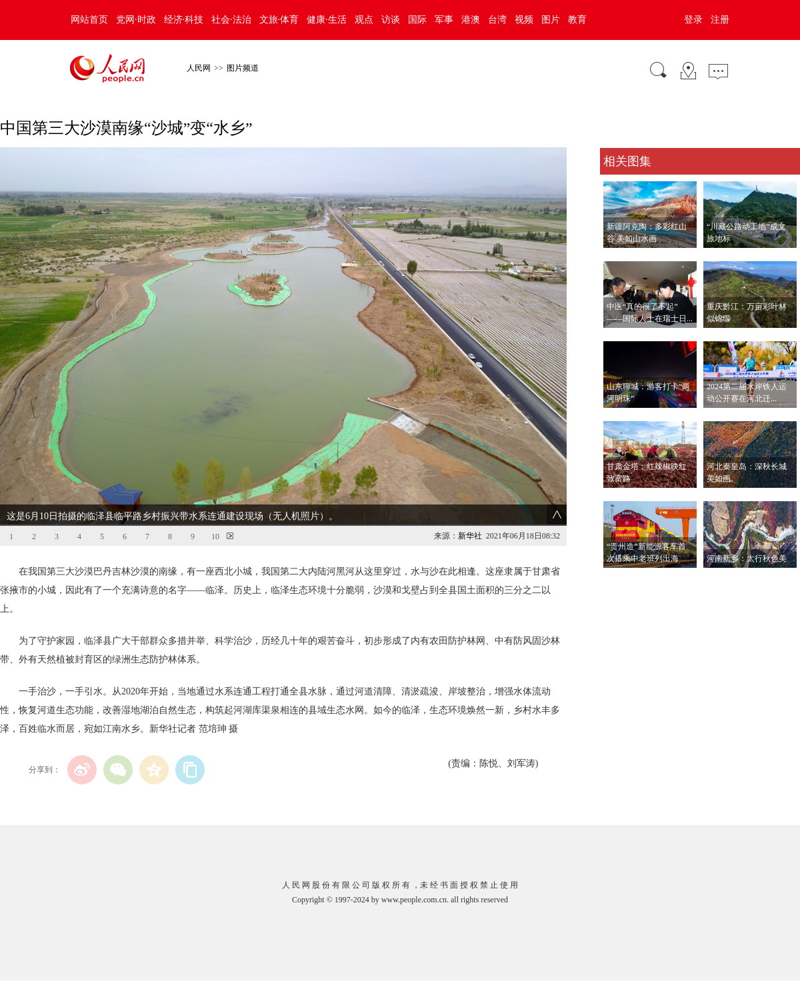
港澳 (470, 20)
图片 (550, 20)
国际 (417, 20)
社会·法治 (231, 20)
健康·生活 (327, 20)
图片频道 (243, 68)
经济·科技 (184, 20)
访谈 (390, 20)
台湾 (497, 20)
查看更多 (618, 581)
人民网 (199, 68)
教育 (577, 20)
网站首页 (89, 20)
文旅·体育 (279, 20)
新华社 (470, 535)
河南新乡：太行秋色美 (747, 558)
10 (215, 536)
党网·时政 (136, 20)
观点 (364, 20)
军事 (444, 20)
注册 (720, 20)
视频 (524, 20)
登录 (693, 20)
